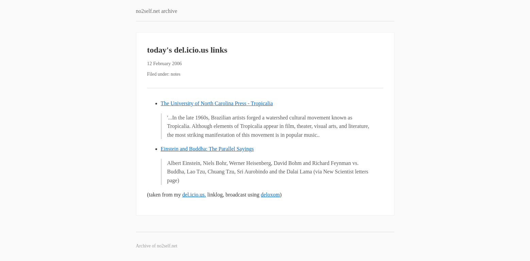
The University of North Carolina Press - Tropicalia (217, 103)
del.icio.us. (194, 195)
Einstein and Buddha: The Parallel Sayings (207, 149)
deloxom (270, 195)
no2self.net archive (156, 11)
